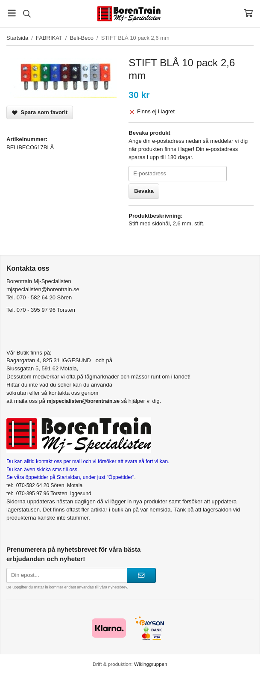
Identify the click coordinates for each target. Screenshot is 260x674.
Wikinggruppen (150, 664)
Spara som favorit (39, 112)
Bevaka (144, 191)
